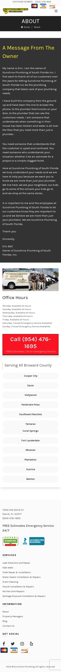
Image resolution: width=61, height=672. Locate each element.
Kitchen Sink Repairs (13, 591)
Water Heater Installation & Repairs (21, 577)
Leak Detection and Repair (16, 563)
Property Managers (12, 616)
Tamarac (31, 424)
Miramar (30, 450)
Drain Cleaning (10, 581)
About (5, 611)
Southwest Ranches (30, 414)
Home (27, 27)
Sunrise (30, 469)
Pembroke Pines (30, 404)
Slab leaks (7, 567)
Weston (30, 479)
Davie (30, 385)
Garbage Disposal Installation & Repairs (24, 596)
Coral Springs (31, 430)
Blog (4, 621)
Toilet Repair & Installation (16, 572)
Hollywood (30, 395)
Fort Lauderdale (30, 440)
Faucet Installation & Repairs (18, 586)
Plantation (30, 459)
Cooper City (30, 375)
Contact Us (8, 626)
